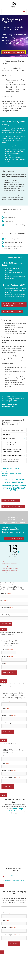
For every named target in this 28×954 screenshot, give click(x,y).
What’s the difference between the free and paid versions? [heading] (12, 444)
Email (4, 600)
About (2, 561)
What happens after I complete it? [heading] (13, 455)
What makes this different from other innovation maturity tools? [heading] (12, 450)
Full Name (5, 593)
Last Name (7, 656)
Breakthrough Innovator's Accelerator (10, 566)
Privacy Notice (19, 578)
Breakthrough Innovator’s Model (9, 563)
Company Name (7, 608)
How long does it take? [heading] (9, 438)
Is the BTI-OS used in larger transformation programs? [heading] (11, 460)
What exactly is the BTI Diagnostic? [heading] (13, 430)
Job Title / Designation (9, 615)
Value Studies (4, 573)
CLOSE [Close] (3, 629)
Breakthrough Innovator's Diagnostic (10, 568)
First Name (7, 649)
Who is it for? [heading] (6, 434)
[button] (24, 430)
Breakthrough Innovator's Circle (9, 570)
